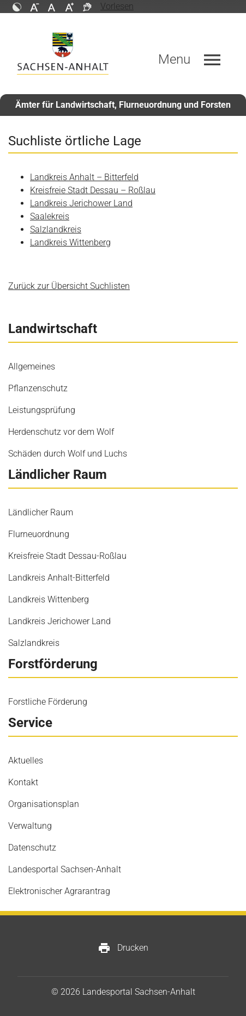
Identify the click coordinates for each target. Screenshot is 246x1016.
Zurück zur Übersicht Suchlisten (69, 286)
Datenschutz (32, 847)
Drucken (123, 948)
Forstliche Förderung (47, 702)
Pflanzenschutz (38, 388)
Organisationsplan (43, 804)
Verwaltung (30, 826)
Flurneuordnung (38, 534)
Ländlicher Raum (40, 512)
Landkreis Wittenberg (70, 242)
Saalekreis (49, 216)
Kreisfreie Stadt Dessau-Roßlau (67, 556)
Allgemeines (31, 366)
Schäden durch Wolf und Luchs (67, 453)
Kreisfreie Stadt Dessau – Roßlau (92, 190)
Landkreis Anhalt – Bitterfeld (84, 177)
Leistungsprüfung (41, 410)
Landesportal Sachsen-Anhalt (64, 869)
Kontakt (23, 782)
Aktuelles (25, 760)
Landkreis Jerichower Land (81, 203)
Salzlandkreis (55, 229)
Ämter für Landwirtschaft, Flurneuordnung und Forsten (123, 105)
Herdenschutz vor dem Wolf (61, 432)
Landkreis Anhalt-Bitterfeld (59, 577)
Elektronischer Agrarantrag (59, 891)
